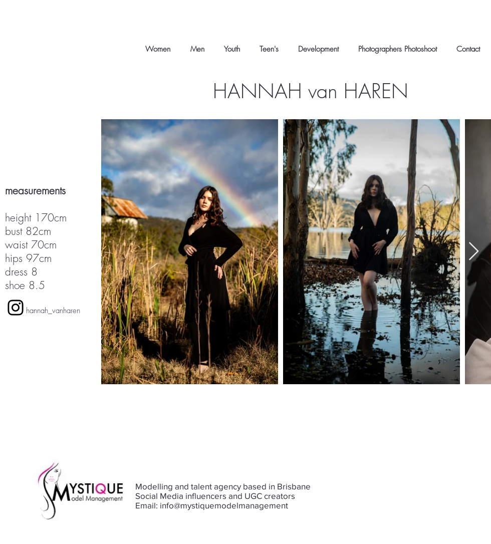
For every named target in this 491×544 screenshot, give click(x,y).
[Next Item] (473, 251)
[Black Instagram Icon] (15, 307)
